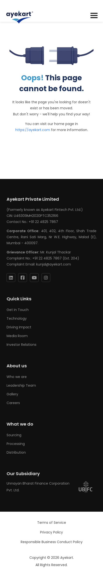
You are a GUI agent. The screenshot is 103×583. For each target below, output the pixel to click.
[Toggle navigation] (94, 16)
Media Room (17, 335)
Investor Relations (21, 344)
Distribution (16, 452)
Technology (17, 318)
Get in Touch (18, 309)
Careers (13, 402)
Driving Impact (19, 327)
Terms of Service (51, 522)
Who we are (17, 376)
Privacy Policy (51, 532)
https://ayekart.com (32, 129)
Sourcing (14, 435)
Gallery (12, 394)
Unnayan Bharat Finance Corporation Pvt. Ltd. (50, 487)
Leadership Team (21, 385)
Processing (16, 443)
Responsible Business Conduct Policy (52, 541)
